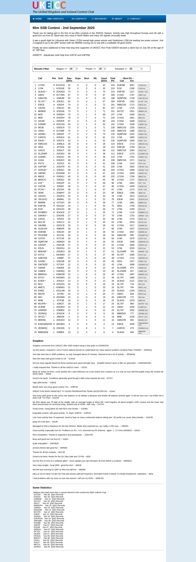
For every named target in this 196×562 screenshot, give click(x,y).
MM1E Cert (142, 176)
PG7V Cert (142, 163)
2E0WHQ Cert (143, 328)
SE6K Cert (142, 193)
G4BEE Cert (143, 271)
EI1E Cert (142, 209)
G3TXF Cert (143, 238)
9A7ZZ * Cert (143, 317)
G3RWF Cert (143, 124)
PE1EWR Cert (143, 235)
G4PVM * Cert (143, 167)
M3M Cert (142, 300)
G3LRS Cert (143, 108)
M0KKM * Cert (143, 251)
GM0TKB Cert (143, 258)
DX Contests (79, 18)
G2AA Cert (142, 160)
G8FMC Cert (143, 173)
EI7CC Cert (142, 255)
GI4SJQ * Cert (143, 170)
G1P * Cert (142, 183)
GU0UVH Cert (143, 229)
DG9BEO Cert (143, 212)
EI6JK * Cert (143, 140)
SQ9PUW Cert (143, 242)
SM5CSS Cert (143, 144)
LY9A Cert (142, 88)
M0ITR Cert (142, 294)
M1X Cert (142, 284)
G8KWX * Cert (143, 216)
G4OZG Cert (143, 196)
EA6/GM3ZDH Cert (143, 324)
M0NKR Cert (143, 111)
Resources (99, 18)
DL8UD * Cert (143, 92)
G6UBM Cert (143, 225)
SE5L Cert (142, 147)
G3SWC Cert (143, 157)
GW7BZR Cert (143, 264)
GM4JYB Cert (143, 98)
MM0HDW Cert (142, 332)
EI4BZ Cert (142, 291)
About (117, 18)
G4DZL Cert (143, 219)
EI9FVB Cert (143, 206)
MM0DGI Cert (143, 274)
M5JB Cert (142, 127)
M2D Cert (142, 114)
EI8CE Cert (142, 105)
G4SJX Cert (143, 150)
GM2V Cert (142, 95)
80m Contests (55, 18)
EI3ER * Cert (143, 281)
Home (37, 18)
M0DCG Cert (143, 180)
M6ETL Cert (143, 287)
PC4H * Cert (143, 189)
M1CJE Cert (143, 222)
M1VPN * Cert (143, 304)
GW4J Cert (142, 131)
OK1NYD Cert (143, 199)
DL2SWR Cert (143, 154)
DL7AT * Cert (143, 101)
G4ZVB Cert (143, 186)
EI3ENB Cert (143, 232)
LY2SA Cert (142, 85)
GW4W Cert (143, 268)
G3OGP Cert (143, 245)
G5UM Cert (142, 121)
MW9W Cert (143, 202)
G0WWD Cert (143, 310)
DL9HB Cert (143, 307)
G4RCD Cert (143, 137)
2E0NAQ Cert (143, 313)
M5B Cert (142, 118)
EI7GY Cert (142, 277)
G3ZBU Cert (143, 261)
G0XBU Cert (143, 134)
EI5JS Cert (142, 248)
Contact (134, 18)
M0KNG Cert (143, 320)
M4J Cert (142, 297)
